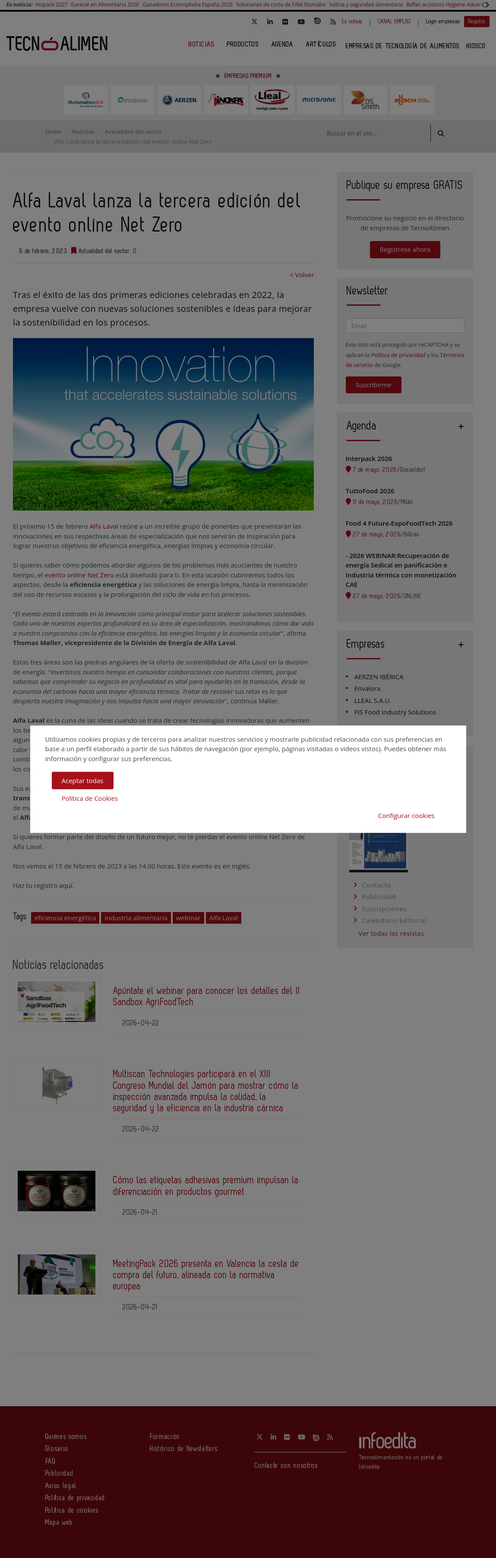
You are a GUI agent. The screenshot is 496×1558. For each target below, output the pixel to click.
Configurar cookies (406, 815)
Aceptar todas (83, 780)
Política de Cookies (90, 797)
